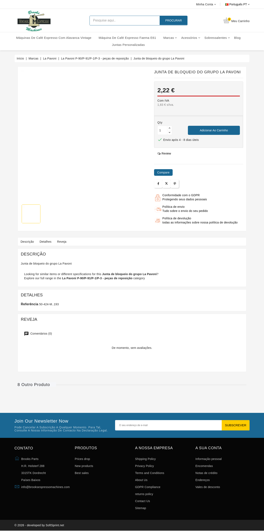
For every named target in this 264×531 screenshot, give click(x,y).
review (164, 153)
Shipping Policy (145, 459)
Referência (29, 304)
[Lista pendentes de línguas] (233, 4)
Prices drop (82, 459)
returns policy (144, 494)
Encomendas (204, 466)
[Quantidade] (162, 130)
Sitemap (140, 508)
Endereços (203, 480)
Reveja (63, 241)
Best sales (82, 473)
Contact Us (142, 501)
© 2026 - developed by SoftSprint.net (39, 525)
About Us (141, 480)
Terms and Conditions (149, 473)
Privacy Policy (144, 466)
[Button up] (169, 128)
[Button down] (169, 132)
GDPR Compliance (147, 487)
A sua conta (209, 448)
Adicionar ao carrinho (214, 130)
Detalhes (46, 241)
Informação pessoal (209, 459)
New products (84, 466)
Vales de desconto (208, 487)
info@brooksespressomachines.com (45, 487)
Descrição (27, 241)
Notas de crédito (207, 473)
